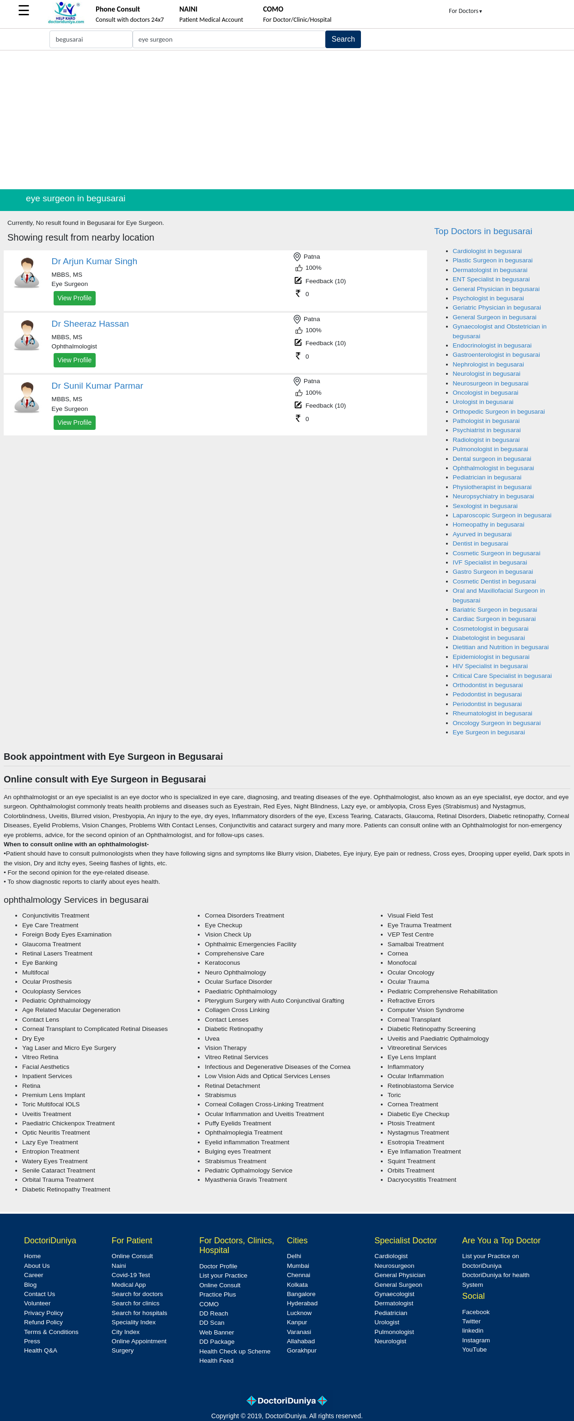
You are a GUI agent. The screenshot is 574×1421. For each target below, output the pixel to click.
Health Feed (216, 1360)
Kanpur (297, 1322)
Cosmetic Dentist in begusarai (495, 581)
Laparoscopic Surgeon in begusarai (502, 515)
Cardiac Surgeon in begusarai (494, 618)
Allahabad (301, 1341)
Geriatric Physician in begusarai (497, 307)
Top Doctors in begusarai (483, 231)
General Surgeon (398, 1284)
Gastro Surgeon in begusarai (493, 571)
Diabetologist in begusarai (489, 637)
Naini (119, 1265)
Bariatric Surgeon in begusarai (495, 609)
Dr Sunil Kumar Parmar (97, 386)
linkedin (472, 1330)
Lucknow (299, 1312)
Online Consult (132, 1256)
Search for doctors (137, 1294)
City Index (126, 1331)
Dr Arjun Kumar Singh (95, 261)
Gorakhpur (302, 1350)
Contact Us (39, 1294)
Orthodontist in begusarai (488, 685)
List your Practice (223, 1275)
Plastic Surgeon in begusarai (493, 260)
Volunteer (37, 1303)
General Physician (399, 1275)
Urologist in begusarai (483, 401)
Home (32, 1256)
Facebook (476, 1312)
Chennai (299, 1275)
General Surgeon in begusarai (495, 317)
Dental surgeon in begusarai (492, 458)
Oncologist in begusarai (486, 392)
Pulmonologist (394, 1331)
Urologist (386, 1322)
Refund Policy (43, 1322)
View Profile (75, 298)
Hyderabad (302, 1303)
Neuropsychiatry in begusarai (493, 496)
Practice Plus (217, 1294)
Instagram (476, 1340)
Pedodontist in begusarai (487, 694)
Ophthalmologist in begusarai (493, 468)
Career (33, 1275)
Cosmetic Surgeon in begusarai (497, 553)
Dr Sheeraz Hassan (90, 324)
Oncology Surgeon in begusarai (497, 723)
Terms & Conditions (51, 1331)
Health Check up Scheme (234, 1351)
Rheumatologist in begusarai (492, 713)
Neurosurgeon (394, 1265)
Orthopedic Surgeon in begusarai (499, 411)
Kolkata (297, 1284)
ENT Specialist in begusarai (491, 279)
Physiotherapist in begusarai (492, 487)
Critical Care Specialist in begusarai (502, 675)
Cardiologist (391, 1256)
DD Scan (211, 1322)
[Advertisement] (287, 120)
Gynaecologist (394, 1294)
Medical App (129, 1284)
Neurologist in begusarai (487, 373)
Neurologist (390, 1341)
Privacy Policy (43, 1312)
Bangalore (301, 1294)
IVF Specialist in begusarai (490, 562)
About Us (37, 1265)
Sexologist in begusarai (485, 506)
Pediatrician (390, 1312)
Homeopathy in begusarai (489, 524)
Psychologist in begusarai (488, 298)
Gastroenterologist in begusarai (496, 354)
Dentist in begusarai (480, 543)
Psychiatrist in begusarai (487, 430)
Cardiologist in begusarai (487, 251)
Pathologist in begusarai (486, 420)
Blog (30, 1284)
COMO (209, 1304)
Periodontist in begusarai (487, 704)
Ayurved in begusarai (482, 534)
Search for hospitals (139, 1312)
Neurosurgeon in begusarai (491, 383)
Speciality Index (134, 1322)
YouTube (474, 1349)
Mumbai (298, 1265)
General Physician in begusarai (496, 288)
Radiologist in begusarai (486, 439)
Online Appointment (139, 1341)
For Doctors (466, 11)
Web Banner (216, 1332)
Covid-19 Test (131, 1275)
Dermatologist (393, 1303)
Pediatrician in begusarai (487, 477)
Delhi (294, 1256)
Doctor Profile (218, 1266)
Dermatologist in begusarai (490, 270)
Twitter (471, 1321)
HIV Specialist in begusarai (490, 666)
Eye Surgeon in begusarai (489, 732)
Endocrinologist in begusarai (492, 345)
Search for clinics (136, 1303)
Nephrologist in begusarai (488, 364)
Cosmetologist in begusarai (491, 628)
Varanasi (299, 1331)
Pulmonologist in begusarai (490, 449)
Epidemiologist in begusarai (491, 656)
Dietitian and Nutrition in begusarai (501, 647)
